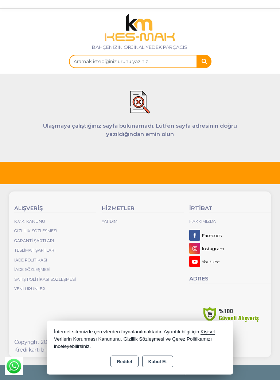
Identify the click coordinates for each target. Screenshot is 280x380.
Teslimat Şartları (34, 250)
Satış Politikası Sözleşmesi (45, 279)
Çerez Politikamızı (192, 339)
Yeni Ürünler (29, 288)
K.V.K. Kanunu (29, 221)
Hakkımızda (202, 221)
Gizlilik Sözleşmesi (35, 230)
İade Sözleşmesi (32, 269)
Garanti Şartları (34, 240)
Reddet (124, 361)
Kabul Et (157, 361)
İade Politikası (30, 260)
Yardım (109, 221)
